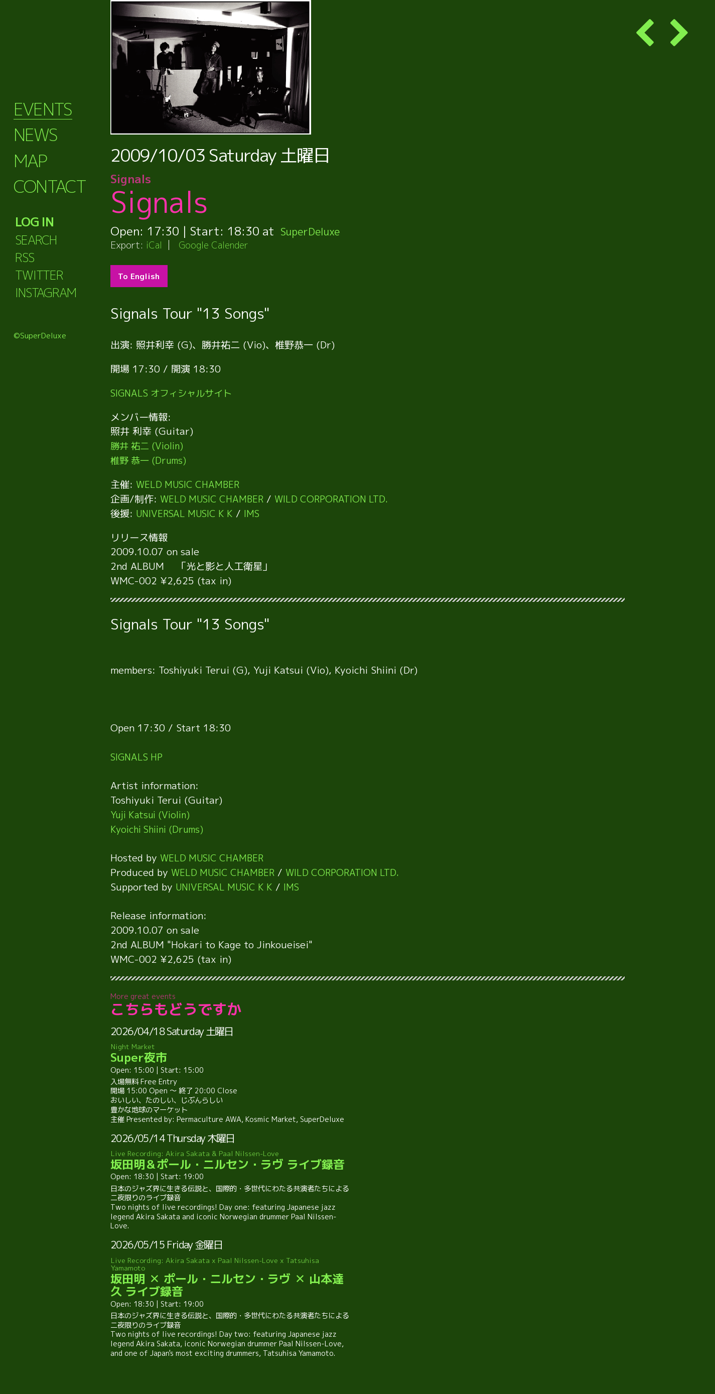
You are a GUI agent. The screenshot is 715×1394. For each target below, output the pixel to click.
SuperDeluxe (314, 231)
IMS (259, 513)
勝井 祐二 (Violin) (149, 445)
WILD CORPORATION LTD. (339, 498)
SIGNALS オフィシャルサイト (175, 393)
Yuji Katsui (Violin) (153, 814)
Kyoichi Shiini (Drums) (161, 829)
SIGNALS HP (138, 757)
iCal (154, 244)
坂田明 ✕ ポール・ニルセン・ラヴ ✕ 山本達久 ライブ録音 (231, 1277)
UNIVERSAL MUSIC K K (188, 513)
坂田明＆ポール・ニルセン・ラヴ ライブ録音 (231, 1160)
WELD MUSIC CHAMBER (190, 484)
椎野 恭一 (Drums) (151, 460)
